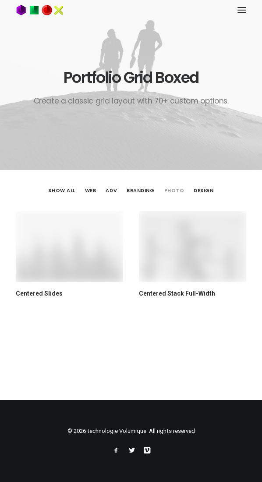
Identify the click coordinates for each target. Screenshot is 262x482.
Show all (61, 190)
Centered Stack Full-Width (177, 294)
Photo (174, 190)
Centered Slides (39, 293)
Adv (111, 190)
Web (90, 190)
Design (203, 190)
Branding (140, 190)
